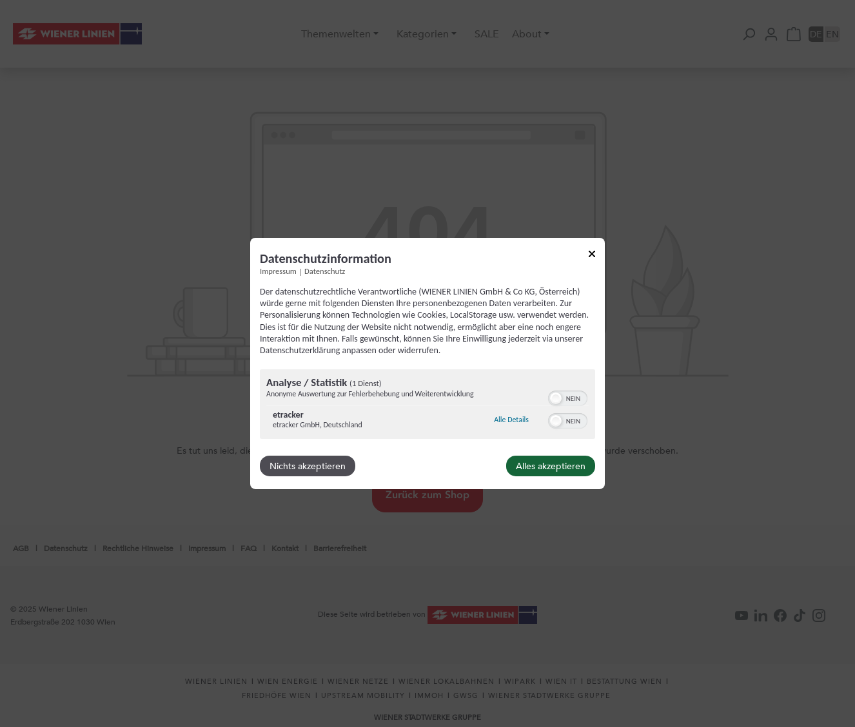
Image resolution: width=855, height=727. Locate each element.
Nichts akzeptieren (308, 466)
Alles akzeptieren (550, 466)
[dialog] (427, 363)
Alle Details (511, 419)
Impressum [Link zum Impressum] (278, 271)
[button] (556, 398)
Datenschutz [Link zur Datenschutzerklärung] (324, 271)
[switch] (568, 397)
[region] (427, 405)
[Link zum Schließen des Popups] (592, 256)
